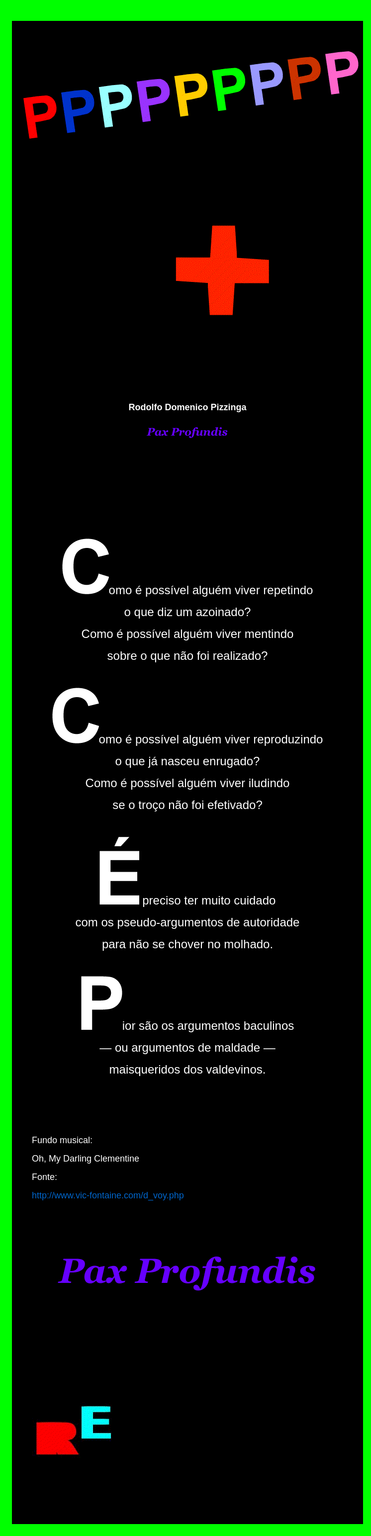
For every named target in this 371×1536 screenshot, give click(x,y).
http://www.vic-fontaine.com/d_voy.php (108, 1195)
